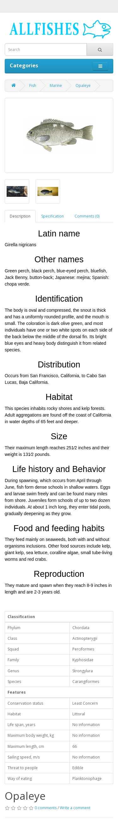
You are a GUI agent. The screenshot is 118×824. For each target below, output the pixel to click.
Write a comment (75, 807)
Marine (56, 85)
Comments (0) (87, 216)
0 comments (46, 807)
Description (20, 216)
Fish (32, 85)
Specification (52, 216)
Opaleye (83, 85)
